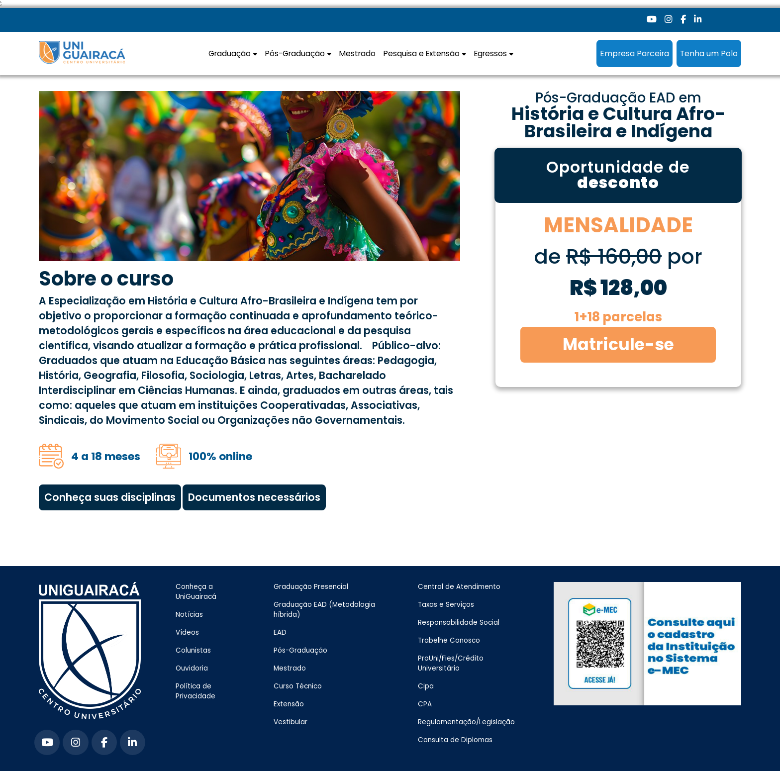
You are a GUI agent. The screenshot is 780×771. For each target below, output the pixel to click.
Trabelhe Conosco (449, 640)
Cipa (426, 686)
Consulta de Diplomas (455, 740)
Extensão (289, 704)
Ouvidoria (192, 668)
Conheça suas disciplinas (110, 497)
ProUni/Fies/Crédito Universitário (451, 663)
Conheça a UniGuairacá (196, 591)
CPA (425, 704)
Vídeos (187, 632)
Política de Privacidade (195, 691)
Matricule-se (618, 344)
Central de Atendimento (459, 586)
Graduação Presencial (311, 586)
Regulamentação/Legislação (466, 722)
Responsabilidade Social (458, 622)
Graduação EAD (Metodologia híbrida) (324, 609)
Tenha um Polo (709, 53)
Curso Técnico (298, 686)
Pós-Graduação (300, 650)
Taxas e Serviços (446, 604)
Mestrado (357, 53)
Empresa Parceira (634, 53)
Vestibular (290, 722)
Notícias (189, 614)
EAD (280, 632)
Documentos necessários (254, 497)
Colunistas (193, 650)
